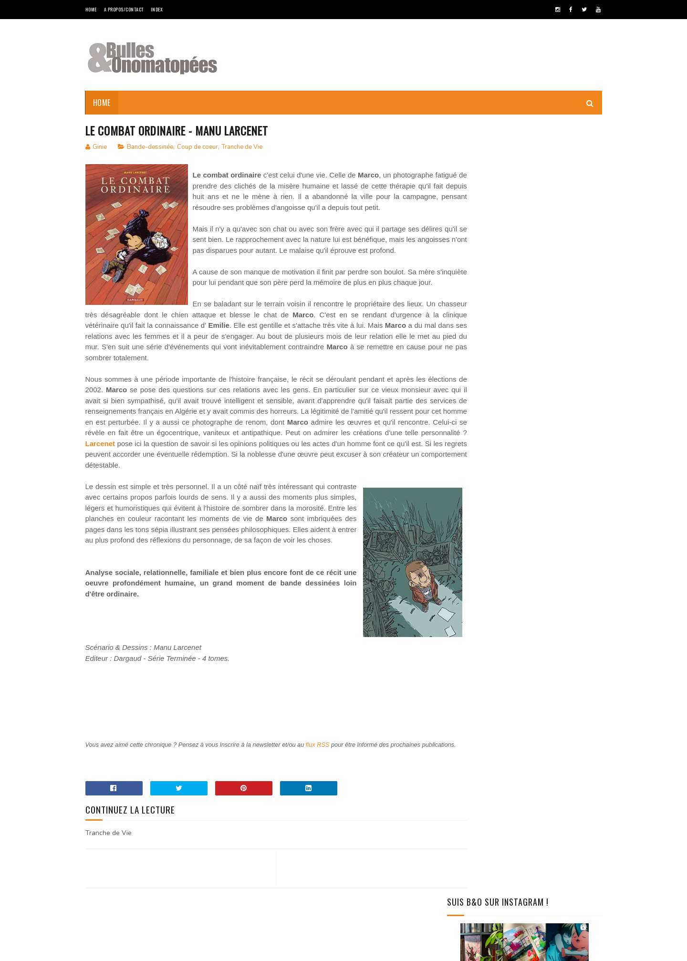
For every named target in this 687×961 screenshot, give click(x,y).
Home (91, 9)
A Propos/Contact (124, 9)
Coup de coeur (197, 147)
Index (157, 9)
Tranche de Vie (242, 147)
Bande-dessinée (150, 147)
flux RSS (324, 799)
